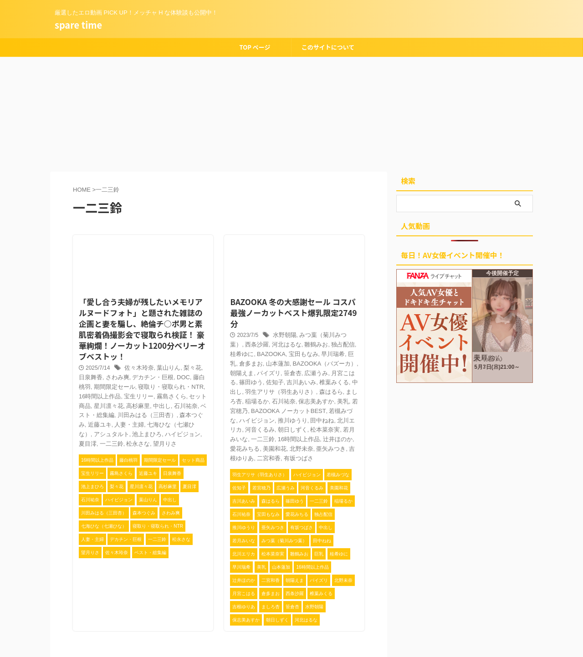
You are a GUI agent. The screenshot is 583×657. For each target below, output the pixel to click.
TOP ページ (254, 47)
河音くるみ (267, 396)
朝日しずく (297, 396)
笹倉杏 (237, 350)
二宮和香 (240, 425)
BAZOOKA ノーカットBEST (321, 378)
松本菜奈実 (328, 396)
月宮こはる (286, 350)
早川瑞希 (299, 332)
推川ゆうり (308, 387)
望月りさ (188, 414)
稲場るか (303, 369)
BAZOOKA (242, 332)
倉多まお (338, 332)
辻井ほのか (328, 406)
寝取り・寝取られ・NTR (143, 367)
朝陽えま (321, 341)
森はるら (254, 369)
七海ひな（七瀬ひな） (104, 404)
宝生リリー (105, 376)
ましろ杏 (278, 369)
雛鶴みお (289, 322)
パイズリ (346, 341)
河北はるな (262, 322)
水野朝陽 (282, 313)
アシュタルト (151, 404)
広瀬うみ (259, 350)
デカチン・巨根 (135, 358)
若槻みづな (242, 387)
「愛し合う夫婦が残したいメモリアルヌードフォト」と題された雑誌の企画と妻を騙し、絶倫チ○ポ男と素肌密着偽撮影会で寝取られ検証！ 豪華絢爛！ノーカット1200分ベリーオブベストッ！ (143, 313)
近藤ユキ (165, 395)
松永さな (163, 414)
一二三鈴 (138, 414)
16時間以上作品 (292, 406)
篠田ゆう (314, 350)
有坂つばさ (267, 425)
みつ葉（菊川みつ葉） (323, 313)
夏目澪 (116, 414)
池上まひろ (184, 404)
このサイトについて (328, 47)
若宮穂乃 (273, 378)
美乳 (253, 378)
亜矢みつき (311, 415)
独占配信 (314, 322)
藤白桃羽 (183, 358)
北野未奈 (284, 415)
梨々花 (186, 349)
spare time (78, 24)
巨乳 (318, 332)
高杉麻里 (97, 385)
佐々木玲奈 (136, 349)
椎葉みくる (262, 360)
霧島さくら (135, 376)
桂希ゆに (339, 322)
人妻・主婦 (193, 395)
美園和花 (259, 415)
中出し (119, 385)
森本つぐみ (138, 395)
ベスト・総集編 (174, 385)
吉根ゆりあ (342, 415)
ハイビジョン (275, 387)
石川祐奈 (141, 385)
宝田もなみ (272, 332)
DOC (164, 358)
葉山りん (164, 349)
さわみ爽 (102, 358)
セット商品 (165, 376)
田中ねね (336, 387)
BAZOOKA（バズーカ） (277, 341)
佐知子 (336, 350)
